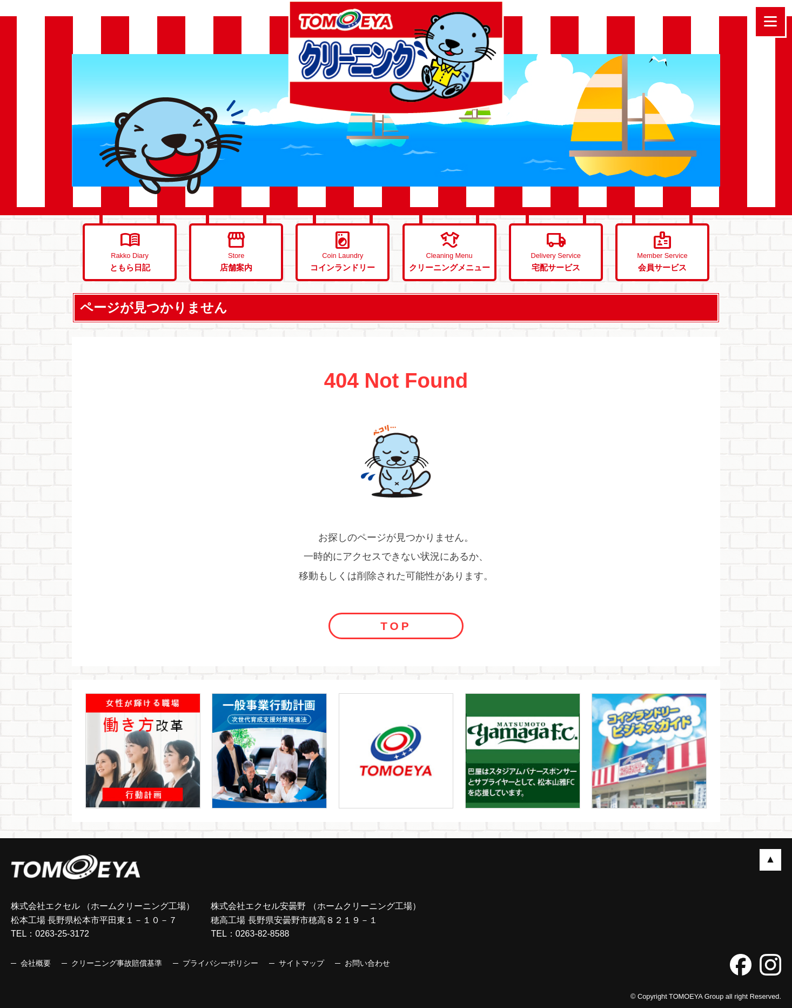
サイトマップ (301, 963)
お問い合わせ (367, 963)
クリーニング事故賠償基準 (116, 963)
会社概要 (36, 963)
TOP (395, 626)
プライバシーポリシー (220, 963)
